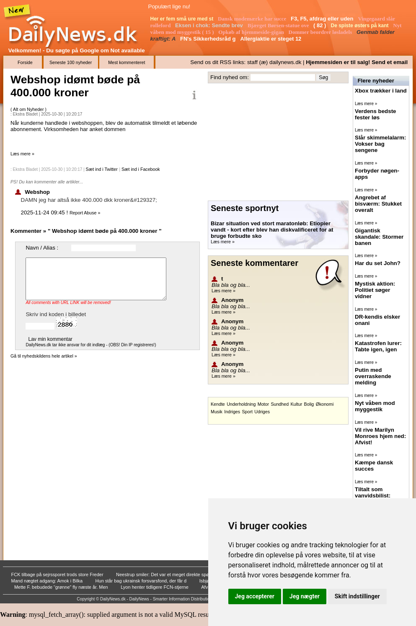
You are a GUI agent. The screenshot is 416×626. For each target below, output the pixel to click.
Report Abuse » (85, 212)
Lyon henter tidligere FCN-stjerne (155, 587)
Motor (263, 404)
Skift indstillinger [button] (357, 596)
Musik (216, 411)
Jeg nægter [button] (304, 596)
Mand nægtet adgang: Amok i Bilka (47, 580)
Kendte (218, 404)
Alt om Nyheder (29, 109)
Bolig (309, 404)
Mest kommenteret (126, 62)
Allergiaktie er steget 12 (271, 39)
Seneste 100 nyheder (70, 62)
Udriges (262, 411)
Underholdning (241, 404)
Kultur (296, 404)
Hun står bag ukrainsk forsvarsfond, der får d (142, 580)
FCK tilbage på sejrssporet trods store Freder (58, 574)
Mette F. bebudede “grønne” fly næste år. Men (61, 587)
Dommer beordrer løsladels (321, 32)
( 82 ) (320, 25)
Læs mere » (22, 153)
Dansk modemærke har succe (253, 18)
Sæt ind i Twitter (102, 169)
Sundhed (280, 404)
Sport (247, 411)
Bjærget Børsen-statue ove (279, 25)
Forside (25, 62)
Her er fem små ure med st (182, 19)
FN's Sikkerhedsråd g (208, 39)
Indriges (232, 411)
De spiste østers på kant (360, 25)
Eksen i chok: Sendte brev (209, 25)
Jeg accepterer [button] (254, 596)
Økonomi (325, 404)
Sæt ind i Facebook (140, 169)
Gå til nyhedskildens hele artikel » (43, 355)
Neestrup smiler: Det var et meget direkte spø (163, 574)
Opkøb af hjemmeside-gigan (251, 32)
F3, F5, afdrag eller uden (323, 18)
